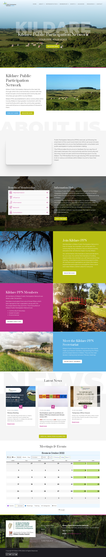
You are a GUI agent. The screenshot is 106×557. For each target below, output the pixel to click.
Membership (64, 4)
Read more (11, 424)
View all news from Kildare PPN (52, 436)
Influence (14, 197)
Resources (90, 4)
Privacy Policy (45, 537)
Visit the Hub (61, 218)
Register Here (53, 46)
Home (34, 4)
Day (29, 457)
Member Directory (14, 321)
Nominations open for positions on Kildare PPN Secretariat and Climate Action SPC (52, 415)
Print (54, 506)
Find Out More (12, 113)
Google (62, 510)
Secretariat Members (72, 361)
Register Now (27, 113)
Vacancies (81, 4)
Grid (9, 457)
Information (15, 202)
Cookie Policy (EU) (47, 541)
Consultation (15, 212)
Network (14, 207)
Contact (99, 4)
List (13, 457)
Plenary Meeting (13, 413)
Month (19, 457)
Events (72, 4)
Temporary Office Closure (81, 413)
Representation (51, 4)
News (48, 410)
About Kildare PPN (47, 525)
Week (24, 457)
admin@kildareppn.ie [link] (74, 533)
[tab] (28, 192)
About (41, 4)
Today (62, 457)
